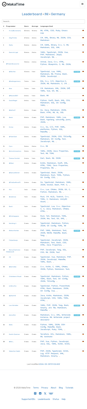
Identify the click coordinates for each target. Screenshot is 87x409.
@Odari (11, 163)
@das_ (11, 341)
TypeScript (51, 52)
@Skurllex (12, 71)
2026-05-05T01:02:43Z (49, 364)
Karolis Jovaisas (14, 334)
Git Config (60, 103)
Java (50, 62)
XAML (47, 45)
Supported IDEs (28, 399)
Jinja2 (59, 54)
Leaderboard (32, 14)
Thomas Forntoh (14, 158)
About (53, 388)
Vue (66, 52)
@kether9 (12, 110)
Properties (45, 168)
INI (46, 14)
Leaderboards (44, 399)
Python (43, 64)
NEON (49, 233)
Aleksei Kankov (14, 230)
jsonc (68, 119)
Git (53, 91)
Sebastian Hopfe (14, 351)
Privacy (44, 388)
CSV (69, 38)
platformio (44, 129)
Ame (10, 88)
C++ (60, 45)
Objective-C (60, 81)
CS (10, 257)
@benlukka (12, 267)
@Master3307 (13, 95)
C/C (52, 81)
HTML (46, 30)
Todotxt (59, 196)
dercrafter (12, 315)
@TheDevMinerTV (14, 182)
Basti (11, 206)
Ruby (58, 30)
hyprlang (50, 119)
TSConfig (67, 136)
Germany (58, 14)
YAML (42, 52)
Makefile (43, 132)
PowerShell (64, 286)
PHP (42, 54)
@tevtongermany (14, 81)
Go (41, 110)
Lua (53, 71)
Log (42, 353)
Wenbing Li (12, 223)
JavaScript (45, 57)
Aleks (11, 324)
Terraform (44, 334)
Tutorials (69, 388)
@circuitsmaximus (15, 151)
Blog (61, 388)
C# (41, 38)
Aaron (11, 117)
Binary (52, 38)
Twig (42, 235)
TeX (47, 216)
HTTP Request (51, 353)
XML (46, 38)
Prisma (58, 74)
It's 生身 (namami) (15, 30)
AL (57, 112)
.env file (52, 308)
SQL (52, 47)
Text (64, 139)
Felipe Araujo (13, 240)
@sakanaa (12, 197)
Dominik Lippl (13, 52)
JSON (63, 38)
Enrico (11, 127)
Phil (10, 189)
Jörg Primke (13, 38)
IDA (41, 81)
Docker (50, 185)
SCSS (67, 344)
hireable (77, 71)
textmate (48, 336)
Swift (50, 100)
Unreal (43, 62)
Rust (53, 175)
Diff (68, 88)
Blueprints (52, 64)
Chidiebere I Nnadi (15, 276)
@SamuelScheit (14, 172)
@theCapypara (14, 216)
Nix (48, 218)
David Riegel (13, 100)
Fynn (10, 146)
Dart (42, 158)
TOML (52, 153)
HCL (52, 334)
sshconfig (60, 119)
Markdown (44, 40)
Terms (36, 388)
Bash (64, 74)
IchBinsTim (12, 286)
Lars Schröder (13, 305)
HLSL (52, 196)
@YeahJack (13, 136)
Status (56, 399)
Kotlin (42, 163)
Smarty (43, 308)
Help (64, 399)
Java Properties (60, 151)
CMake (53, 189)
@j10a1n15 (12, 295)
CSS (52, 30)
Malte (11, 45)
